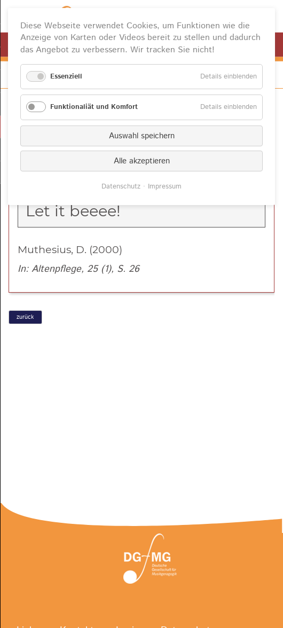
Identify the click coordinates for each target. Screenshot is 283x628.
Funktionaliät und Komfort (94, 107)
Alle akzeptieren (142, 161)
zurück (25, 317)
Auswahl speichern (142, 136)
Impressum (165, 187)
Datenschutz (120, 187)
